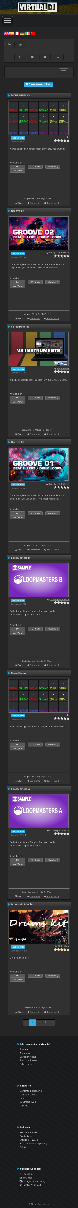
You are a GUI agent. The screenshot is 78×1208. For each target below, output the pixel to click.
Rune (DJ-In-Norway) (58, 253)
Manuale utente (28, 1094)
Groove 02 (17, 211)
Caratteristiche (28, 1056)
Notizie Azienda (28, 1132)
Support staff (63, 368)
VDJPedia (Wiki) (28, 1101)
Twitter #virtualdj (30, 1184)
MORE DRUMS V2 (21, 95)
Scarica (24, 1049)
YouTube (26, 1177)
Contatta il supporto (31, 1090)
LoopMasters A (20, 789)
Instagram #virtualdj (32, 1181)
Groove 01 (17, 442)
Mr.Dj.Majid (63, 946)
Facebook (26, 1173)
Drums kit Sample (22, 904)
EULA (23, 1147)
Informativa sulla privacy (33, 1143)
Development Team (59, 599)
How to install (52, 203)
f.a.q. (22, 1098)
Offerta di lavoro (29, 1139)
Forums (24, 1105)
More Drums (18, 673)
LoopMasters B (20, 557)
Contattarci (26, 1136)
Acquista (25, 1053)
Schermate (26, 1064)
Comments (35, 203)
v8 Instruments (20, 326)
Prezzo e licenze (28, 1060)
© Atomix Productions (39, 1204)
